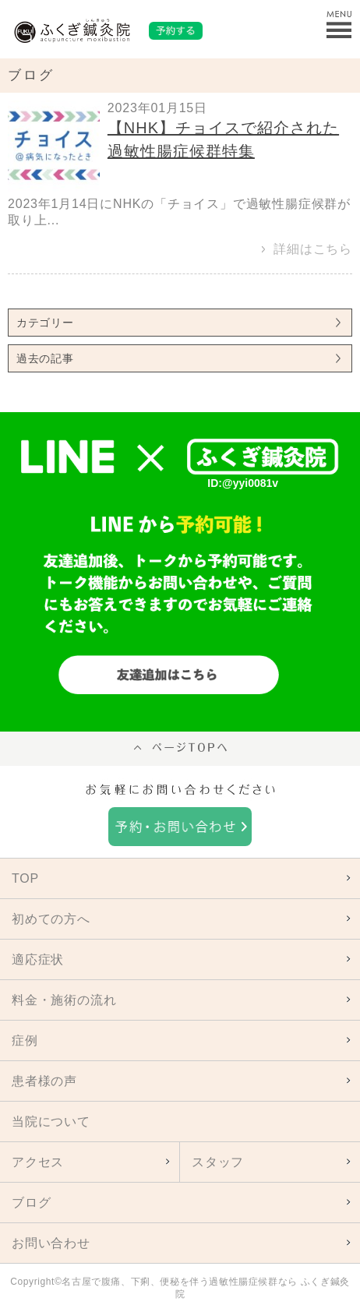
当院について (51, 1121)
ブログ (31, 1202)
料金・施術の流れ (64, 1000)
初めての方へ (51, 919)
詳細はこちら (313, 249)
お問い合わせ (51, 1243)
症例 (25, 1040)
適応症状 (38, 959)
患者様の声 (44, 1081)
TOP (25, 878)
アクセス (38, 1162)
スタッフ (218, 1162)
